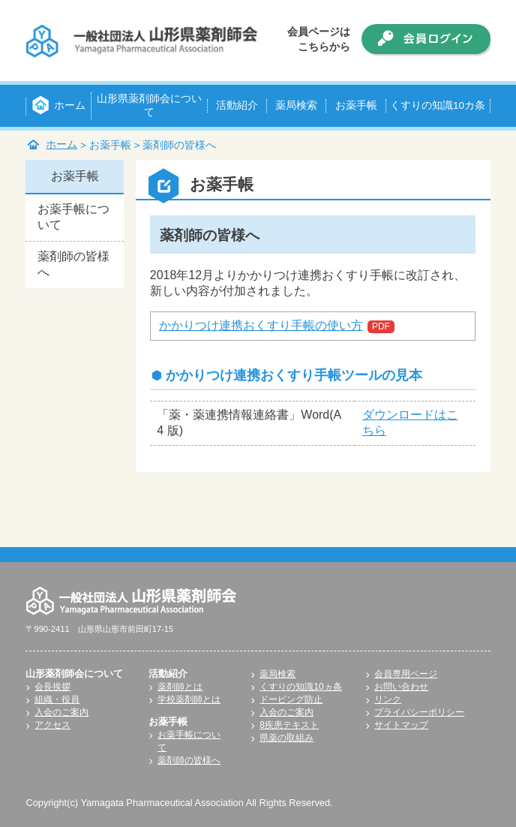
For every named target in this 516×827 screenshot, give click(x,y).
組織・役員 (57, 699)
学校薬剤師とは (189, 699)
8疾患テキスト (289, 725)
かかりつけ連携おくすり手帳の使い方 (261, 325)
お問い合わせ (401, 686)
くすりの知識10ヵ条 (300, 686)
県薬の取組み (287, 737)
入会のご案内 (61, 712)
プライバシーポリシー (419, 712)
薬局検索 (278, 674)
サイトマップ (401, 725)
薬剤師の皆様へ (74, 264)
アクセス (52, 725)
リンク (387, 699)
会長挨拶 (52, 686)
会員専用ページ (405, 674)
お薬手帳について (74, 217)
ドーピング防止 (291, 699)
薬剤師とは (180, 686)
